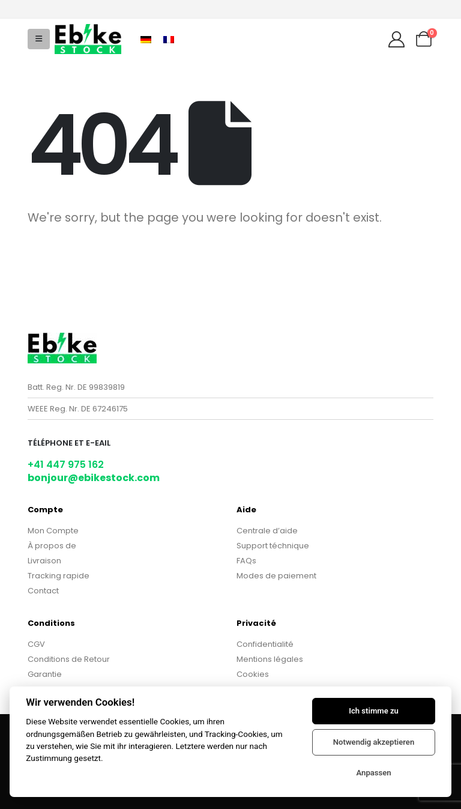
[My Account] (396, 39)
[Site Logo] (88, 38)
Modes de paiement (276, 575)
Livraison (44, 560)
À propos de (52, 545)
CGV (36, 644)
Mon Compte (53, 530)
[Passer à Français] (168, 38)
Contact (43, 590)
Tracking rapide (58, 575)
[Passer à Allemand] (145, 38)
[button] (39, 39)
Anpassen (373, 772)
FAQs (246, 560)
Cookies (253, 674)
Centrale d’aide (267, 530)
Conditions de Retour (69, 659)
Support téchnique (273, 545)
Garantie (45, 674)
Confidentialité (265, 644)
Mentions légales (270, 659)
